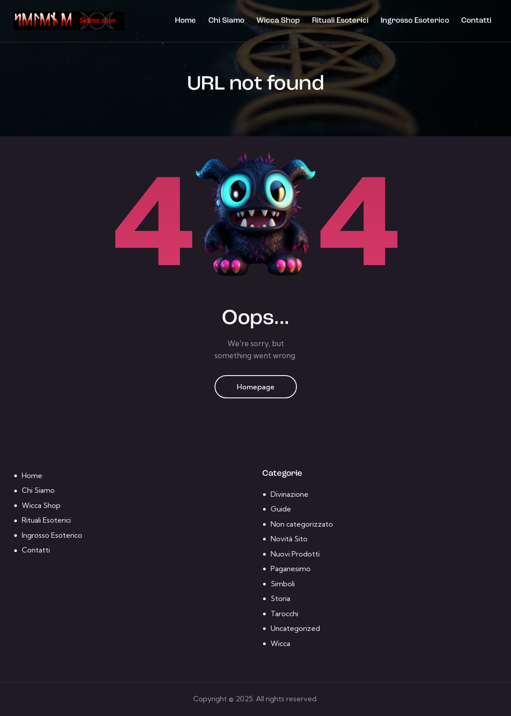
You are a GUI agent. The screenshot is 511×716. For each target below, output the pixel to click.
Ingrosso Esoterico (52, 535)
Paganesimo (291, 568)
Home (32, 475)
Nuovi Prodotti (295, 553)
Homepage (256, 386)
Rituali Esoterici (46, 520)
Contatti (36, 549)
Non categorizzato (302, 524)
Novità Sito (289, 538)
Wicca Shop (41, 505)
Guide (281, 508)
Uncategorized (295, 628)
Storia (280, 598)
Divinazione (289, 494)
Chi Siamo (38, 490)
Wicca (280, 643)
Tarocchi (284, 613)
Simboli (283, 583)
